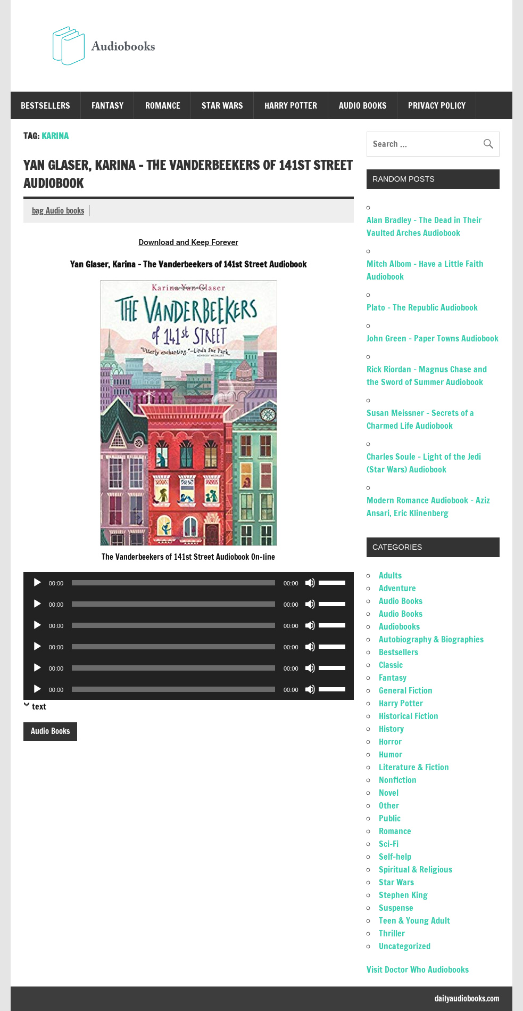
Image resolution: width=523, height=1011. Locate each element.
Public (390, 818)
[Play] (37, 582)
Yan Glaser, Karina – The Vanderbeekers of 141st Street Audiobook (187, 174)
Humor (390, 754)
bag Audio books (58, 210)
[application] (188, 582)
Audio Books (363, 105)
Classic (391, 665)
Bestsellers (45, 105)
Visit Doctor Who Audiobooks (418, 969)
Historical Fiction (408, 716)
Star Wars (222, 105)
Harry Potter (290, 105)
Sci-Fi (389, 844)
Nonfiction (398, 780)
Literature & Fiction (414, 767)
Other (389, 805)
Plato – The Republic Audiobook (422, 307)
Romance (162, 105)
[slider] (173, 582)
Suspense (396, 908)
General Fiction (406, 690)
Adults (390, 575)
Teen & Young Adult (414, 920)
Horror (390, 741)
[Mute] (310, 582)
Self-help (395, 856)
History (391, 729)
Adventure (397, 588)
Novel (389, 792)
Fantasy (107, 105)
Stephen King (403, 895)
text (39, 706)
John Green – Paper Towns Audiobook (433, 338)
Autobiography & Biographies (431, 639)
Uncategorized (404, 946)
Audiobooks (399, 626)
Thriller (392, 933)
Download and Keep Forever (188, 242)
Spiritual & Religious (415, 869)
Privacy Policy (437, 105)
